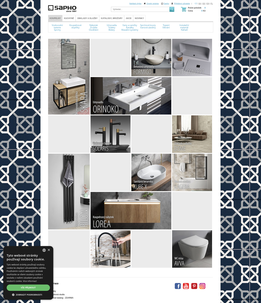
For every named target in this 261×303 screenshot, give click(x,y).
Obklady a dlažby (87, 18)
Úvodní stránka (152, 3)
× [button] (48, 250)
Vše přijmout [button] (28, 287)
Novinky (139, 18)
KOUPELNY (55, 18)
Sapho (166, 3)
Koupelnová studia (56, 294)
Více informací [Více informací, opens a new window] (30, 281)
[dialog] (28, 273)
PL (212, 3)
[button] (28, 294)
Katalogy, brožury (112, 18)
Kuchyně (69, 18)
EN (208, 3)
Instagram (202, 286)
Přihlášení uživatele (182, 3)
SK (200, 3)
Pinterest (194, 286)
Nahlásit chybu (135, 3)
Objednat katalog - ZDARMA (60, 298)
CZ (196, 3)
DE (204, 3)
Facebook (178, 286)
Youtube (186, 286)
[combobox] (44, 250)
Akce (128, 18)
